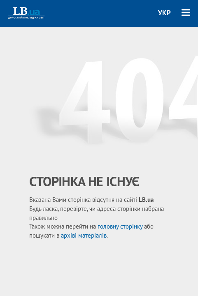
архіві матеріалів (84, 235)
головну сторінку (120, 226)
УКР (164, 12)
